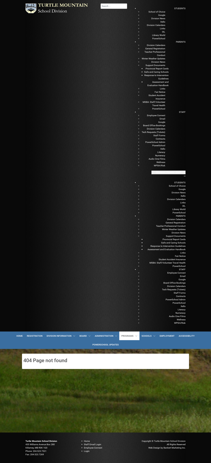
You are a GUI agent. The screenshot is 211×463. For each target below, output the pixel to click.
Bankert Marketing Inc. (175, 447)
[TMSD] (59, 8)
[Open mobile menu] (168, 172)
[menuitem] (180, 8)
